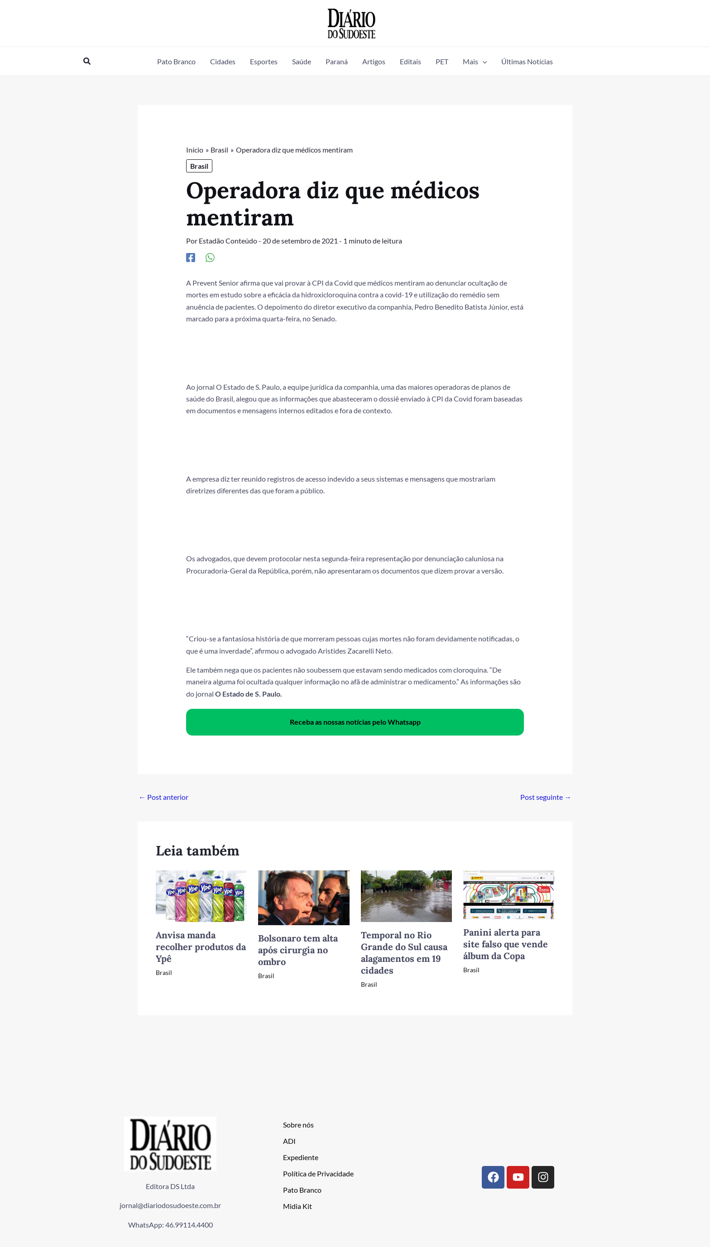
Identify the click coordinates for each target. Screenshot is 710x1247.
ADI (289, 1141)
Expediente (300, 1157)
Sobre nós (298, 1124)
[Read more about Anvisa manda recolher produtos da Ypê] (201, 895)
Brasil (199, 166)
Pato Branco (302, 1189)
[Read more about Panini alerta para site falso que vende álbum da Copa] (508, 893)
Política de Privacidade (318, 1173)
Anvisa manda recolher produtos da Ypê (201, 946)
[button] (87, 61)
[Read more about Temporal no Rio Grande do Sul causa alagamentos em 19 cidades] (406, 895)
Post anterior (163, 797)
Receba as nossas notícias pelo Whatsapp (355, 721)
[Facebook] (190, 257)
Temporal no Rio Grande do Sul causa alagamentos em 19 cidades (404, 952)
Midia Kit (297, 1206)
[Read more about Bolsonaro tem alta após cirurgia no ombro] (303, 897)
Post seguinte (545, 797)
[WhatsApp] (210, 257)
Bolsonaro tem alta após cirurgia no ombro (298, 949)
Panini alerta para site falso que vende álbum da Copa (505, 944)
